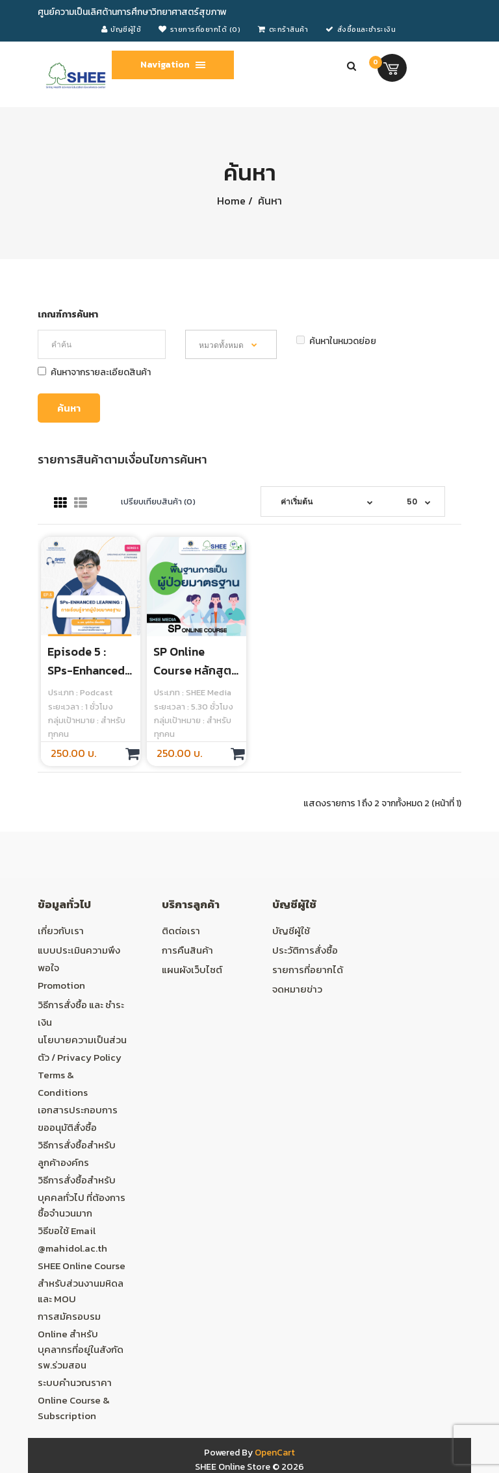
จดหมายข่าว (297, 989)
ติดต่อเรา (181, 930)
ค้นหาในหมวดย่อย (336, 341)
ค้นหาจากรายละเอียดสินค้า (94, 372)
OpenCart (275, 1452)
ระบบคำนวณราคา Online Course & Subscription (75, 1399)
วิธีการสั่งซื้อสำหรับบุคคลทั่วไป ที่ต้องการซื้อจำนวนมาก (81, 1196)
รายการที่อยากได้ (307, 969)
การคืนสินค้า (187, 950)
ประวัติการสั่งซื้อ (305, 950)
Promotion (61, 985)
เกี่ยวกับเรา (61, 930)
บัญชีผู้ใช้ (291, 930)
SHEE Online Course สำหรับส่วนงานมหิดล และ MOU (81, 1282)
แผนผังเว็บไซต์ (192, 969)
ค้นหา (268, 200)
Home (231, 200)
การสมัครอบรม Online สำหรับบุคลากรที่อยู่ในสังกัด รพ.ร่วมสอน (80, 1340)
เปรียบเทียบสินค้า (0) (158, 501)
